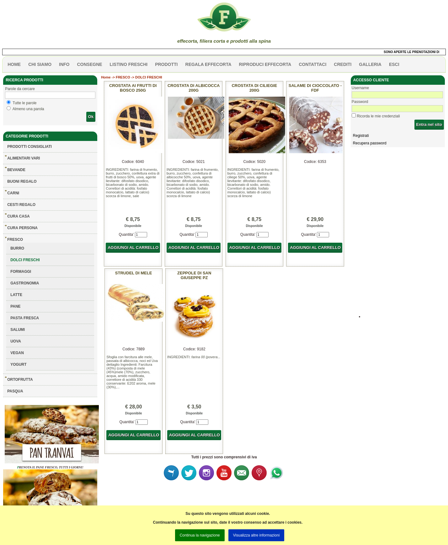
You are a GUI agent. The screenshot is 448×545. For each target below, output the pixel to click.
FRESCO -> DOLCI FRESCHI (139, 77)
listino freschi (129, 64)
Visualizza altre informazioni (256, 535)
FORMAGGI (20, 271)
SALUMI (17, 329)
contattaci (312, 64)
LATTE (16, 295)
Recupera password (370, 143)
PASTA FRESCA (24, 318)
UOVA (15, 341)
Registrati (361, 135)
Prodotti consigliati (29, 146)
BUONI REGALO (21, 181)
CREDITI (342, 64)
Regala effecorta (208, 64)
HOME (14, 64)
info (64, 64)
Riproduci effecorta (265, 64)
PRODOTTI (166, 64)
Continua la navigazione (200, 535)
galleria (370, 64)
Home (106, 77)
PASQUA (15, 391)
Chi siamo (39, 64)
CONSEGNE (89, 64)
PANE (15, 306)
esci (394, 64)
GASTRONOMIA (24, 283)
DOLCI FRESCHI (25, 260)
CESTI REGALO (21, 204)
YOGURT (18, 364)
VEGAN (17, 353)
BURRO (17, 248)
